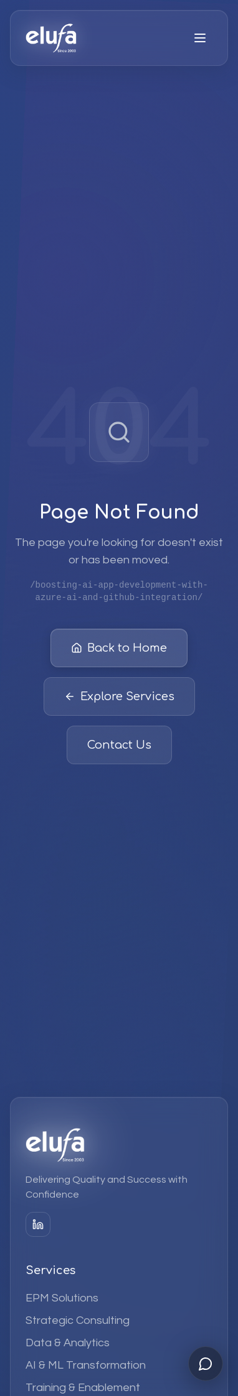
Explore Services (119, 698)
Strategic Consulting (78, 1320)
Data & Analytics (68, 1343)
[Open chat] (205, 1363)
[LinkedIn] (38, 1224)
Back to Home (119, 650)
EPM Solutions (62, 1298)
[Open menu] (200, 37)
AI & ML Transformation (86, 1365)
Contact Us (119, 747)
